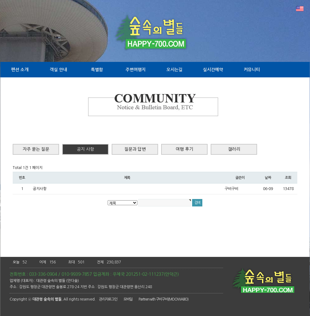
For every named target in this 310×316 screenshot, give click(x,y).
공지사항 (39, 189)
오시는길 (174, 69)
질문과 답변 (135, 149)
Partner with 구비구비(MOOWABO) (163, 299)
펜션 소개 (19, 69)
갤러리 (234, 149)
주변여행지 (136, 69)
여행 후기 (184, 149)
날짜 (268, 178)
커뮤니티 (252, 69)
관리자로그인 (108, 299)
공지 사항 (85, 149)
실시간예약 (213, 69)
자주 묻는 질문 (36, 149)
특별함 (97, 69)
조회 (288, 178)
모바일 (127, 299)
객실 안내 (58, 69)
